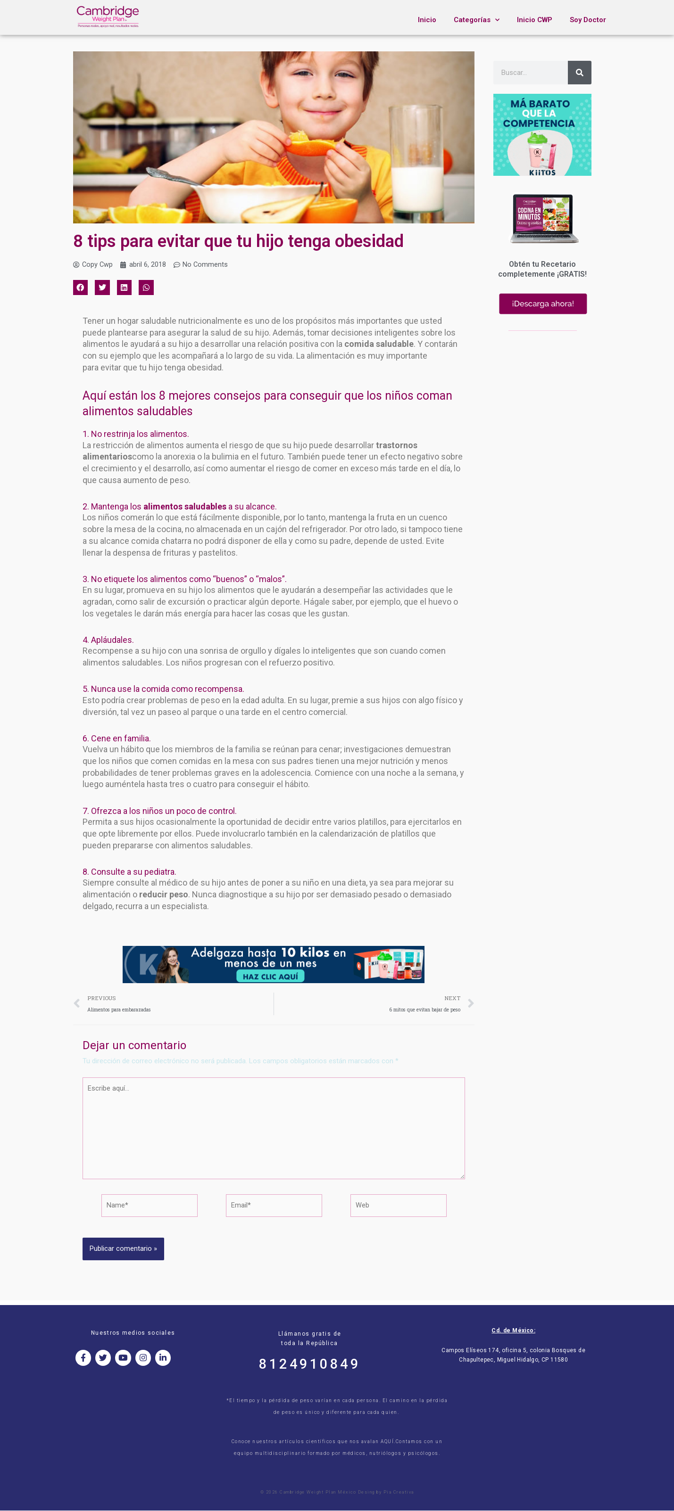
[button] (80, 288)
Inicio (427, 20)
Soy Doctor (588, 20)
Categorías (476, 20)
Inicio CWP (534, 20)
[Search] (579, 72)
